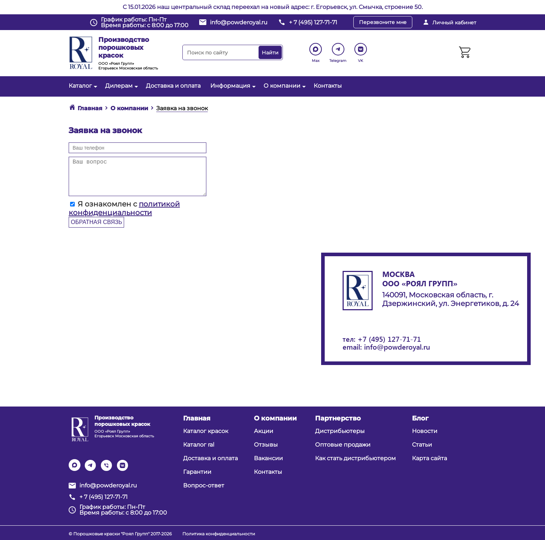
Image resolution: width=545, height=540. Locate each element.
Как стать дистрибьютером (355, 458)
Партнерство (338, 418)
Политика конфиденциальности (218, 533)
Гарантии (197, 471)
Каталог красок (205, 431)
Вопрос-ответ (203, 485)
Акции (263, 431)
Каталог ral (198, 444)
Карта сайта (429, 458)
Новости (424, 431)
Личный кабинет (454, 22)
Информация (232, 85)
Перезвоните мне (383, 22)
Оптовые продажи (342, 444)
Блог (420, 418)
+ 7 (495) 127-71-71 (313, 22)
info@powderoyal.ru (238, 22)
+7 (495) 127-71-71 (389, 339)
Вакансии (268, 458)
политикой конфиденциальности (124, 208)
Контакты (328, 85)
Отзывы (266, 444)
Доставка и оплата (173, 85)
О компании (284, 85)
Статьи (422, 444)
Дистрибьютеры (340, 431)
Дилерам (120, 85)
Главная (196, 418)
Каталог (82, 85)
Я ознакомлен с (124, 208)
